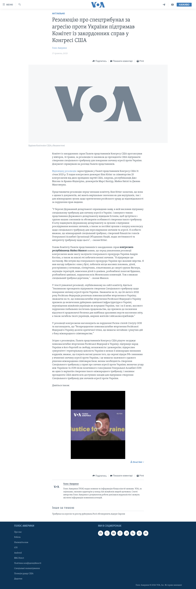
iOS (16, 548)
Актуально (58, 13)
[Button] (99, 61)
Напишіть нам (21, 542)
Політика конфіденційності (27, 563)
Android (18, 553)
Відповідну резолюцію (64, 171)
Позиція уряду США (23, 574)
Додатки (18, 579)
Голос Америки (59, 48)
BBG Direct (19, 558)
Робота (17, 537)
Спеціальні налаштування (27, 568)
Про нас (18, 532)
